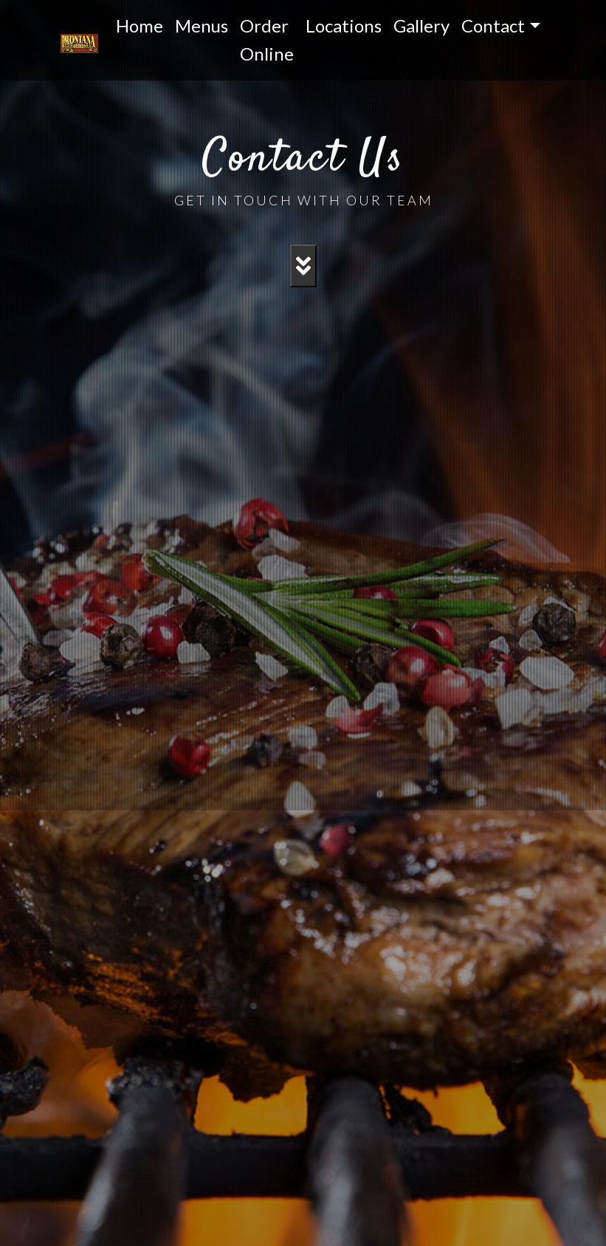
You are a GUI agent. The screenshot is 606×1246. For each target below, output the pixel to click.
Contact (493, 25)
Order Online (267, 39)
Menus (201, 25)
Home (139, 25)
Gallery (421, 25)
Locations (344, 25)
